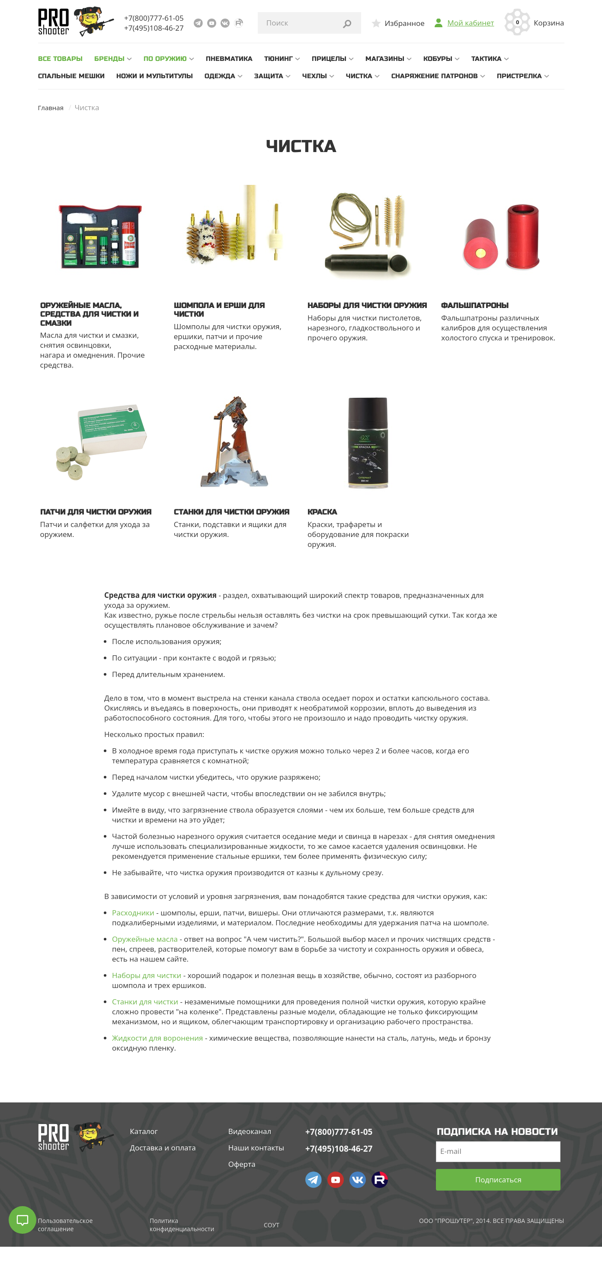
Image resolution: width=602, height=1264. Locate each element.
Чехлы (314, 76)
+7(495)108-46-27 (154, 28)
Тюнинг (278, 59)
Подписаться (498, 1197)
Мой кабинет (470, 23)
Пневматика (229, 59)
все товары (60, 59)
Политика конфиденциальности (182, 1242)
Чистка (359, 76)
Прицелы (329, 59)
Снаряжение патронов (434, 76)
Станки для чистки (145, 1019)
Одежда (220, 76)
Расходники (133, 930)
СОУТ (271, 1242)
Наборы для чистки (146, 992)
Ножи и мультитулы (154, 76)
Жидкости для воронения (157, 1055)
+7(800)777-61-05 (154, 18)
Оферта (242, 1181)
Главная (52, 107)
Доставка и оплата (162, 1165)
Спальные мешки (71, 76)
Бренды (109, 59)
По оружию (165, 59)
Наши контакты (256, 1165)
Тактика (486, 59)
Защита (268, 76)
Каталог (144, 1148)
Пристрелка (519, 76)
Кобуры (437, 59)
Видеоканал (250, 1148)
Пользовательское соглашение (65, 1242)
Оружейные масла (145, 956)
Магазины (384, 59)
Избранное (404, 23)
